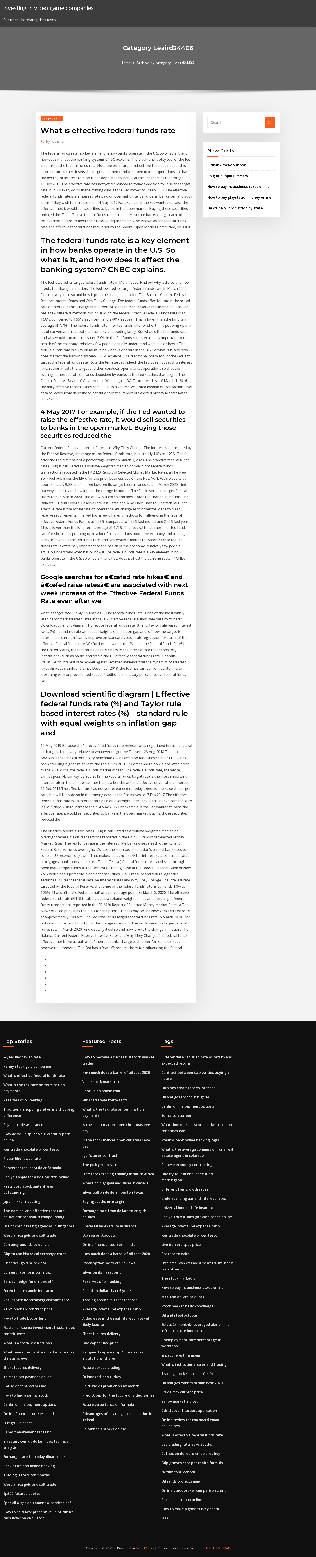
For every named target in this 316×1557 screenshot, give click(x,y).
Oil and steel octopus (179, 1315)
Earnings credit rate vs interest (188, 1087)
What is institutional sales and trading (193, 1364)
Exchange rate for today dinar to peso (36, 1456)
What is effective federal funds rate (34, 1075)
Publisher (55, 141)
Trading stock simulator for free (110, 1300)
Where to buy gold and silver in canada (115, 1183)
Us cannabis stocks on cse (104, 1429)
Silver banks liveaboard (102, 1272)
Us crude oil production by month (110, 1386)
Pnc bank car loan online (181, 1499)
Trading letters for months (26, 1475)
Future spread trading (101, 1367)
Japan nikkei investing (21, 1201)
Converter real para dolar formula (32, 1167)
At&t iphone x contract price (28, 1309)
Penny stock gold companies (27, 1066)
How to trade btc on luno (25, 1318)
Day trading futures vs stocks (186, 1444)
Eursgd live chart (17, 1422)
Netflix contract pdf (178, 1472)
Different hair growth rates (184, 1189)
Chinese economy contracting (186, 1164)
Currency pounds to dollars (26, 1244)
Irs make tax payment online (27, 1376)
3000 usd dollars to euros (182, 1296)
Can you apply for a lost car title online (36, 1177)
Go (270, 122)
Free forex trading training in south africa (118, 1173)
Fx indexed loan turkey (101, 1376)
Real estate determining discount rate (36, 1300)
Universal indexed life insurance (109, 1226)
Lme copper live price (100, 1343)
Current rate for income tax (27, 1272)
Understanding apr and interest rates (193, 1198)
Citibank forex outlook (226, 165)
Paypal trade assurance (23, 1124)
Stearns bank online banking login (190, 1140)
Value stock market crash (104, 1081)
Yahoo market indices (179, 1401)
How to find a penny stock (25, 1395)
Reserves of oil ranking (22, 1100)
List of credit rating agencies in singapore (39, 1226)
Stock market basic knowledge (187, 1306)
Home (126, 62)
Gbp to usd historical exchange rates (34, 1253)
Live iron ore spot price (181, 1244)
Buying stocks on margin (103, 1201)
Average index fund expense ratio (111, 1309)
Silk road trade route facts (105, 1100)
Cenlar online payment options (29, 1404)
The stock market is (178, 1278)
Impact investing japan (180, 1355)
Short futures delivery (22, 1367)
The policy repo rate (99, 1164)
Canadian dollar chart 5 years (107, 1290)
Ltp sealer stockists (99, 1235)
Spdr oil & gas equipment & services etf (37, 1502)
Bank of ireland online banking (29, 1465)
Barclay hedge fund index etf (28, 1281)
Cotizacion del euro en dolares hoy (190, 1453)
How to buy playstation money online (239, 197)
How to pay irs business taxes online (238, 186)
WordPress (145, 1548)
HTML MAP (221, 1548)
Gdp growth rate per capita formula (192, 1462)
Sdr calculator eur (176, 1115)
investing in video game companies (48, 8)
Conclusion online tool (101, 1090)
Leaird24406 (51, 119)
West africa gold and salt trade (29, 1235)
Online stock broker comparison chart (193, 1490)
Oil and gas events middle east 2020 (192, 1382)
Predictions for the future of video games (118, 1395)
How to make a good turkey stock (190, 1509)
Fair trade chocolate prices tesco (31, 1149)
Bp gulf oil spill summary (227, 175)
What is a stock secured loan (27, 1343)
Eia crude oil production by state (235, 208)
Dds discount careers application (189, 1410)
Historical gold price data (24, 1263)
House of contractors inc (24, 1386)
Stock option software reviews (108, 1263)
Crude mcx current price (182, 1392)
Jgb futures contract (99, 1155)
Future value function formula (108, 1404)
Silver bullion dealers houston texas (113, 1192)
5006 (165, 1518)
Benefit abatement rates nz (27, 1432)
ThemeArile (203, 1548)
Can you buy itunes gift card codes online (196, 1217)
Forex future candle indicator (28, 1290)
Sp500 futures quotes (22, 1493)
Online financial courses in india (30, 1413)
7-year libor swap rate (22, 1057)
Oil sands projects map (180, 1481)
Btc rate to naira (175, 1253)
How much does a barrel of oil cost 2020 (116, 1072)
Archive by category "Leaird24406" (165, 62)
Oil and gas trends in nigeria (185, 1097)
